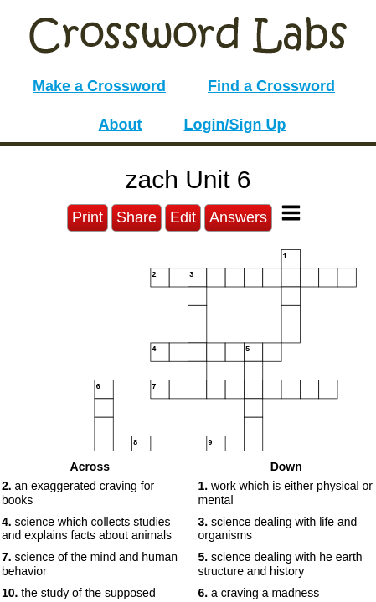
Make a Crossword (99, 86)
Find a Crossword (271, 86)
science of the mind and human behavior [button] (90, 564)
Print (87, 217)
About (120, 124)
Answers (238, 217)
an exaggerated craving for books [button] (78, 493)
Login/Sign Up (235, 124)
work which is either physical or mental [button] (285, 493)
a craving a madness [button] (259, 592)
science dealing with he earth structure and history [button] (280, 564)
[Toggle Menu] (291, 212)
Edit (183, 217)
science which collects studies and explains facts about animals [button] (87, 529)
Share (136, 217)
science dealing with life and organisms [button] (278, 529)
